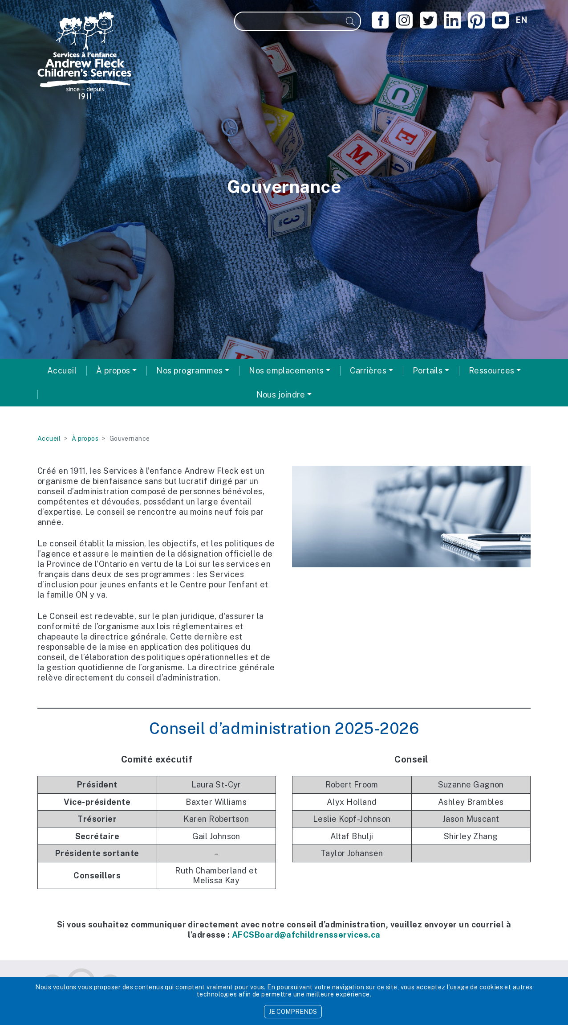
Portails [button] (428, 370)
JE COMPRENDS (293, 1011)
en (521, 20)
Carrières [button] (368, 370)
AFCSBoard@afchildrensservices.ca (306, 934)
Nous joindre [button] (280, 394)
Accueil (62, 370)
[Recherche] (288, 21)
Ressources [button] (492, 370)
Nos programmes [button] (189, 370)
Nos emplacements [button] (286, 370)
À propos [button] (113, 370)
